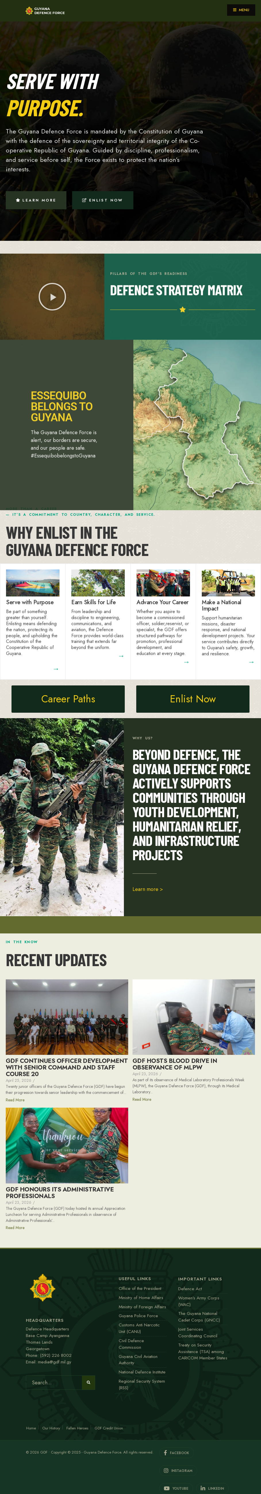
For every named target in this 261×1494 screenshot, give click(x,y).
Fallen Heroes (77, 1428)
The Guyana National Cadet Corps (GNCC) (199, 1316)
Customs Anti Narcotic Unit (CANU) (139, 1328)
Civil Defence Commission (131, 1344)
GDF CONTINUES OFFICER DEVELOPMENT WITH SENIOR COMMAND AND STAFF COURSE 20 (67, 1068)
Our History (51, 1428)
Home (31, 1428)
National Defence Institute (142, 1372)
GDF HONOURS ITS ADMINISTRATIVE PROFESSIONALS (60, 1193)
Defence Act (190, 1289)
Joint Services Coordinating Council (197, 1332)
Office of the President (140, 1288)
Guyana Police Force (138, 1316)
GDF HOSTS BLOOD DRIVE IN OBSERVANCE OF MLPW (175, 1064)
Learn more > (148, 889)
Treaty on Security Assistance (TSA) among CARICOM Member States (202, 1351)
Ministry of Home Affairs (141, 1298)
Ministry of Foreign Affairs (142, 1307)
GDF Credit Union (109, 1428)
